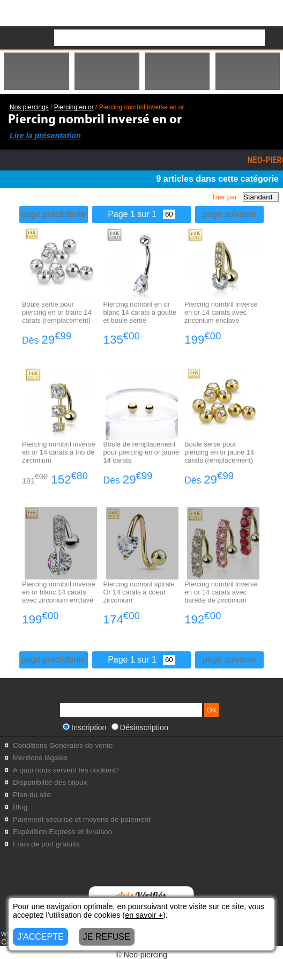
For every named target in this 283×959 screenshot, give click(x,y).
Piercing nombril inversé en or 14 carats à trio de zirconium (58, 452)
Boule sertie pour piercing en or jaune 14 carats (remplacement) (219, 452)
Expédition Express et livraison (62, 832)
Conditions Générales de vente (63, 745)
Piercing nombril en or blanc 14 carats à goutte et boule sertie (140, 312)
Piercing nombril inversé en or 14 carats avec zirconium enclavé (221, 312)
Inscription (85, 727)
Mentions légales (40, 758)
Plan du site (32, 795)
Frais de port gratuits (46, 844)
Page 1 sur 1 (141, 214)
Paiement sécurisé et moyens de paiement (82, 819)
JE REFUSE (106, 936)
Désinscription (139, 727)
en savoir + (144, 915)
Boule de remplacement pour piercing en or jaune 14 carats (141, 452)
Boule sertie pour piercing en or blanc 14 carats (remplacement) (56, 312)
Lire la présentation (45, 135)
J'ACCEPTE (40, 936)
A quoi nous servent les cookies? (66, 770)
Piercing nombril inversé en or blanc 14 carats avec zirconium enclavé (58, 592)
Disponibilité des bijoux (50, 782)
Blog (20, 807)
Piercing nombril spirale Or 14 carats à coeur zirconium (139, 592)
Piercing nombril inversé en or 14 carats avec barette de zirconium (221, 592)
